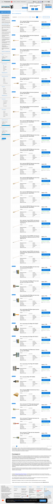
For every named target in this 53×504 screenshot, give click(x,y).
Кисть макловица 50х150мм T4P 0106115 (29, 336)
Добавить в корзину (46, 24)
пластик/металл (5, 83)
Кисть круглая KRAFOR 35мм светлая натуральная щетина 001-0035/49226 (29, 136)
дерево (4, 79)
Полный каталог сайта (17, 493)
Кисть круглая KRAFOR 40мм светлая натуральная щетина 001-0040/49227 (29, 150)
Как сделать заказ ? (40, 488)
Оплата (15, 1)
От (2, 56)
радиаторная (5, 93)
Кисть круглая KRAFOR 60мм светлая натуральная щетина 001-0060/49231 (29, 178)
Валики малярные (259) (5, 15)
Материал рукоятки (5, 76)
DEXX (4, 70)
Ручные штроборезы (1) (5, 37)
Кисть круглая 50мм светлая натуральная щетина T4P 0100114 (29, 64)
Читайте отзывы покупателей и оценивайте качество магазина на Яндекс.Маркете (32, 490)
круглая (4, 89)
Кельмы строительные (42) (6, 22)
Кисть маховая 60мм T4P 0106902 (27, 376)
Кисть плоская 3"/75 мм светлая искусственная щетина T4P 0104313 (29, 419)
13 (24, 446)
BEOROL (4, 68)
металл (4, 80)
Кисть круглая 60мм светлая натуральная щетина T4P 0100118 (29, 93)
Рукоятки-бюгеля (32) (5, 33)
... (22, 446)
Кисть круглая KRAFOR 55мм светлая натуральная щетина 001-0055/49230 (29, 164)
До (6, 56)
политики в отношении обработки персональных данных (47, 492)
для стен (4, 88)
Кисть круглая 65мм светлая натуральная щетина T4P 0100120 (29, 107)
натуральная (5, 102)
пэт (3, 104)
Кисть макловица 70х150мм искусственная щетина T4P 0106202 (29, 350)
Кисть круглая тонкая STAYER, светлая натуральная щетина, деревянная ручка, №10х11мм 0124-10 (29, 221)
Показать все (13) (4, 72)
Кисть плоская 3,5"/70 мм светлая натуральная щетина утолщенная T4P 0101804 (29, 405)
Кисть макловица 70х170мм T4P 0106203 (29, 363)
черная (4, 112)
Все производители (17, 496)
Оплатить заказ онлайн (26, 7)
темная (4, 116)
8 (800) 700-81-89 (48, 5)
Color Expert (5, 69)
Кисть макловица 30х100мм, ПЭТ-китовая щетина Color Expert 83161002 (29, 282)
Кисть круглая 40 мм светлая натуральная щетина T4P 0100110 (29, 36)
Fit (3, 65)
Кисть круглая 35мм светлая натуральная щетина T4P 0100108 (29, 22)
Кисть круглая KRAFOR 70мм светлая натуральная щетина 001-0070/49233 (29, 207)
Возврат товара (23, 494)
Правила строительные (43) (6, 32)
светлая (4, 111)
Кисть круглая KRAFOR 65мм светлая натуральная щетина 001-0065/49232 (29, 192)
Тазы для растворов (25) (5, 44)
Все (27, 446)
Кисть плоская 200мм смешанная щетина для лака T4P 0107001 (29, 390)
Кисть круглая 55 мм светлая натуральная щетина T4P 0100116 (29, 79)
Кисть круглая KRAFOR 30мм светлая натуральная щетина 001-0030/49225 (29, 121)
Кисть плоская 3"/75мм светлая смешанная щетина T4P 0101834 (30, 433)
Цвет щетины (4, 109)
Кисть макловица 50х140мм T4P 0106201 (29, 323)
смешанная (4, 103)
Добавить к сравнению (46, 42)
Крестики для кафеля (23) (6, 25)
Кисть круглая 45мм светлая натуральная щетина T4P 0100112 (29, 50)
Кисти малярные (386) (5, 24)
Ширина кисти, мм (5, 119)
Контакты (18, 1)
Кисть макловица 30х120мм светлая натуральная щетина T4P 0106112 (29, 296)
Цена (2, 54)
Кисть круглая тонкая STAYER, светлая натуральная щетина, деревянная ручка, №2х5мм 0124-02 (29, 252)
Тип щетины (4, 99)
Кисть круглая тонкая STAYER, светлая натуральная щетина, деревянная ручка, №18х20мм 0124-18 (29, 237)
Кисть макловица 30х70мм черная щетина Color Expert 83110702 (29, 310)
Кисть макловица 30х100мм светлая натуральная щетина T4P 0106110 (29, 267)
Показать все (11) (4, 95)
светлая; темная (5, 115)
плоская (4, 92)
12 (23, 446)
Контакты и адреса (24, 491)
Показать (3, 138)
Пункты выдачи (23, 1)
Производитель (4, 63)
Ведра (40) (3, 19)
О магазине (16, 488)
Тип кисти (3, 86)
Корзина (40, 1)
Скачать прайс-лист (17, 498)
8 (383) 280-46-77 (48, 4)
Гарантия (15, 490)
